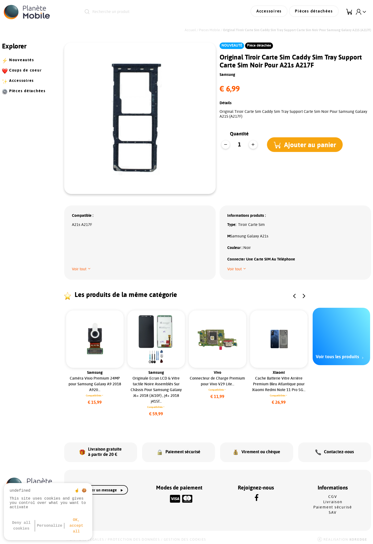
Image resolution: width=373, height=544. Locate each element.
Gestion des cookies (185, 537)
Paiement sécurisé (332, 505)
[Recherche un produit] (150, 12)
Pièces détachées (315, 12)
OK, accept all (76, 526)
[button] (305, 144)
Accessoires (273, 12)
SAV (333, 510)
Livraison (332, 500)
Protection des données (134, 537)
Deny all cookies (21, 526)
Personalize (49, 526)
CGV (332, 494)
